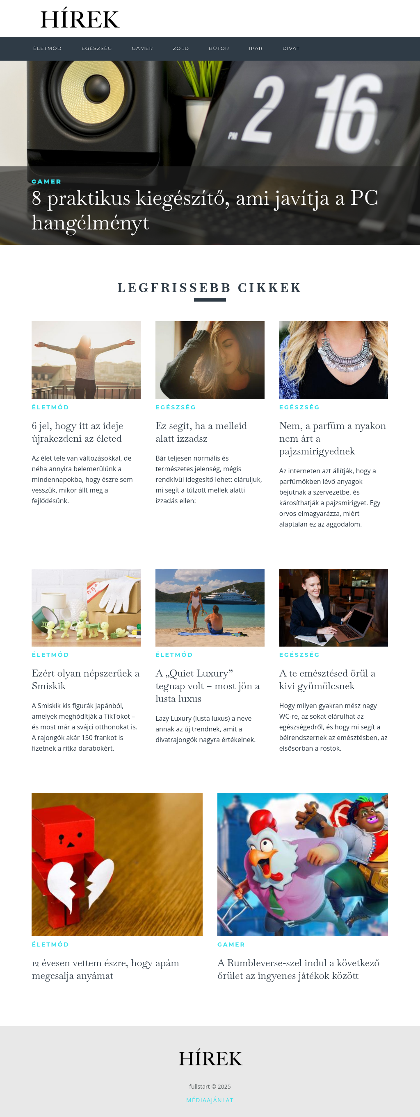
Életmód (50, 407)
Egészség (175, 407)
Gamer (47, 181)
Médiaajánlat (210, 1100)
